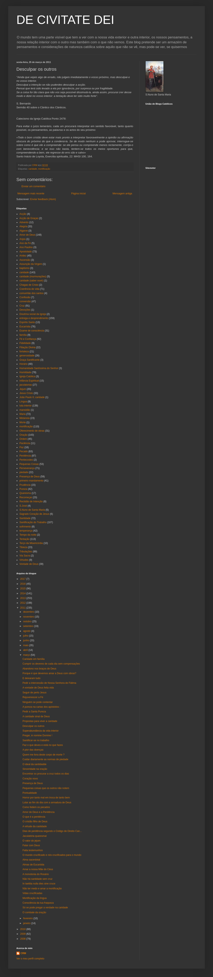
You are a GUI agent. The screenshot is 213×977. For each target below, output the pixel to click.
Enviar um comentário (33, 186)
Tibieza (23, 547)
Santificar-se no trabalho (36, 740)
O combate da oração (34, 912)
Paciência (24, 443)
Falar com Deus (31, 845)
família (23, 335)
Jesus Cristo (26, 393)
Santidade (25, 518)
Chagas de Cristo (29, 284)
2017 (23, 578)
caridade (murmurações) (32, 276)
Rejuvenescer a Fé (33, 697)
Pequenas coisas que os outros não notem (46, 788)
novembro (29, 616)
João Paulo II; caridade (32, 397)
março (27, 655)
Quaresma (25, 493)
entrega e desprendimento (33, 318)
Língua (23, 401)
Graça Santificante (29, 359)
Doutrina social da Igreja (32, 314)
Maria (22, 414)
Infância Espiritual (29, 380)
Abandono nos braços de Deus (39, 668)
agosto (27, 631)
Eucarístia (24, 326)
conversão (25, 301)
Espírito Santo (27, 322)
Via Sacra (24, 555)
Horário (23, 364)
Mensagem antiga (122, 193)
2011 (23, 607)
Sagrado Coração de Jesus (34, 514)
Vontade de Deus (28, 564)
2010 (23, 929)
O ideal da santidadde (34, 764)
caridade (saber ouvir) (31, 280)
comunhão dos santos (31, 293)
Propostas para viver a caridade (40, 721)
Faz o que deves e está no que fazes (43, 745)
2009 (23, 933)
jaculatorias (25, 384)
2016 (23, 583)
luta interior (25, 405)
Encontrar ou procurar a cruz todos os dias (46, 773)
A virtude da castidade (35, 826)
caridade (32, 169)
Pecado (23, 451)
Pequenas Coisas (29, 464)
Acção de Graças (28, 218)
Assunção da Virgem (30, 264)
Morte (22, 422)
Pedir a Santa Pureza (34, 711)
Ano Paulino (26, 247)
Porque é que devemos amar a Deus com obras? (49, 673)
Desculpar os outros (33, 726)
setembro (28, 626)
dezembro (29, 611)
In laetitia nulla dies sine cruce (39, 883)
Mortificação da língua (34, 898)
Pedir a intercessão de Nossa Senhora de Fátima (49, 683)
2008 (23, 938)
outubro (27, 621)
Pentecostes (26, 459)
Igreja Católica (27, 376)
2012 (23, 602)
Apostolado (25, 251)
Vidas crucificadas (32, 893)
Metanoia (24, 418)
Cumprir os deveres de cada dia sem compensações (51, 663)
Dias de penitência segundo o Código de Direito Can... (52, 831)
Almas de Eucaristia (33, 864)
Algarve (23, 230)
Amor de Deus (27, 234)
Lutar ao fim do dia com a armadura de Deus (47, 802)
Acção (22, 214)
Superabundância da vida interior (41, 730)
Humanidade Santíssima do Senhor (38, 368)
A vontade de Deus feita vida (38, 687)
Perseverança (27, 468)
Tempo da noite (27, 534)
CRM (23, 953)
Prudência (25, 484)
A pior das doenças (33, 749)
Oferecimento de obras (31, 430)
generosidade (26, 355)
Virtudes (23, 559)
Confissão (24, 297)
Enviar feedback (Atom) (43, 199)
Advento (23, 222)
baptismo (24, 268)
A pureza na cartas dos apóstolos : (41, 706)
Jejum (22, 389)
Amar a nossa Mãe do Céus (38, 869)
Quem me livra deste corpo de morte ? (44, 754)
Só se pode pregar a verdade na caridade (45, 907)
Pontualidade (30, 792)
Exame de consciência (31, 330)
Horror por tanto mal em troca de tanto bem (46, 797)
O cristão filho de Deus (35, 821)
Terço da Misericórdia (31, 543)
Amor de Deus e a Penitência (38, 812)
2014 (23, 593)
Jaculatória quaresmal (34, 836)
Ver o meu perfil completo (30, 958)
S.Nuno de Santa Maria (32, 509)
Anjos (22, 239)
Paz (21, 447)
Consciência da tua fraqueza (38, 902)
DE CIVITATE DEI (65, 20)
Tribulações (25, 551)
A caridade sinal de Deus (36, 716)
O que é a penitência (34, 816)
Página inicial (78, 193)
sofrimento (25, 526)
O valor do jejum (31, 840)
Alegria (23, 226)
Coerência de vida (29, 289)
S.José (23, 505)
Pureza (23, 489)
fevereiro (28, 918)
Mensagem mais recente (30, 193)
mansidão (24, 409)
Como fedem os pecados (36, 807)
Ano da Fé (25, 243)
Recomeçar (25, 497)
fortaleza (24, 351)
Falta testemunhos (33, 850)
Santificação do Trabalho (32, 522)
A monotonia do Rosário (36, 874)
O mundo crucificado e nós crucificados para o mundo (52, 855)
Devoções (24, 309)
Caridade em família (33, 659)
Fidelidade (25, 343)
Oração (23, 434)
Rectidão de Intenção (31, 501)
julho (26, 635)
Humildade (25, 372)
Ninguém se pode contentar (38, 702)
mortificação (44, 169)
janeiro (27, 923)
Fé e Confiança (27, 339)
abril (25, 650)
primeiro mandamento (31, 480)
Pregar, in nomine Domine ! (37, 735)
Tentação (24, 539)
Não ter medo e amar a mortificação (42, 888)
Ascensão (24, 260)
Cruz (22, 305)
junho (26, 640)
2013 (23, 598)
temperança (25, 530)
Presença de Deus (29, 476)
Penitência (25, 455)
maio (26, 645)
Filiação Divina (27, 347)
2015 (23, 588)
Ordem (23, 439)
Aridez (22, 255)
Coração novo (30, 778)
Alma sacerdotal (31, 859)
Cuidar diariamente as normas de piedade (45, 759)
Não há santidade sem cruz (37, 878)
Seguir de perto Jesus (34, 692)
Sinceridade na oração (35, 769)
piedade (23, 472)
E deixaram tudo (31, 678)
